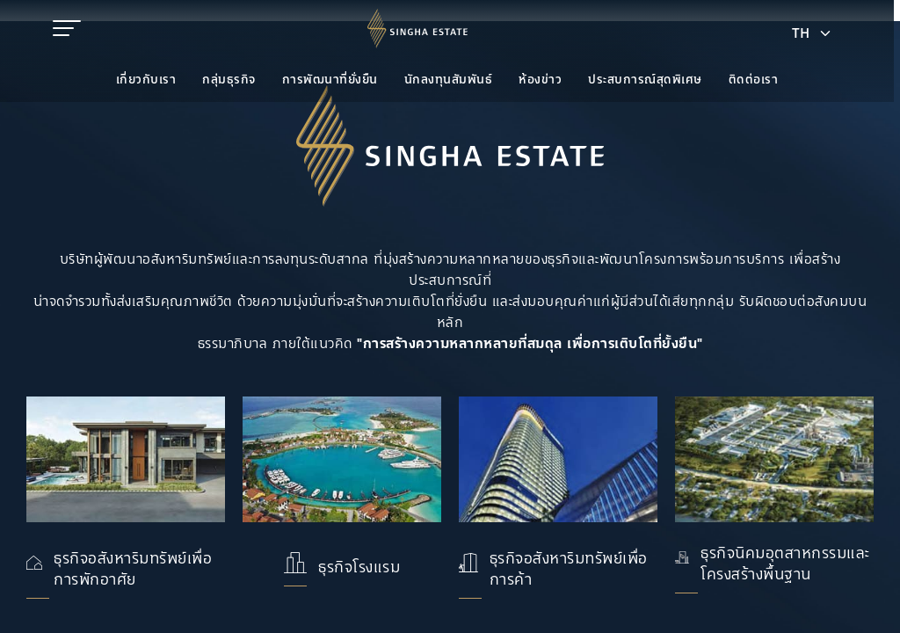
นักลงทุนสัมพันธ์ (448, 79)
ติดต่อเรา (754, 79)
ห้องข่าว (540, 79)
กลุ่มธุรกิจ (229, 79)
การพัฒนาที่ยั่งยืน (330, 79)
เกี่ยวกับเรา (146, 79)
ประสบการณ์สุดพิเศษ (645, 79)
